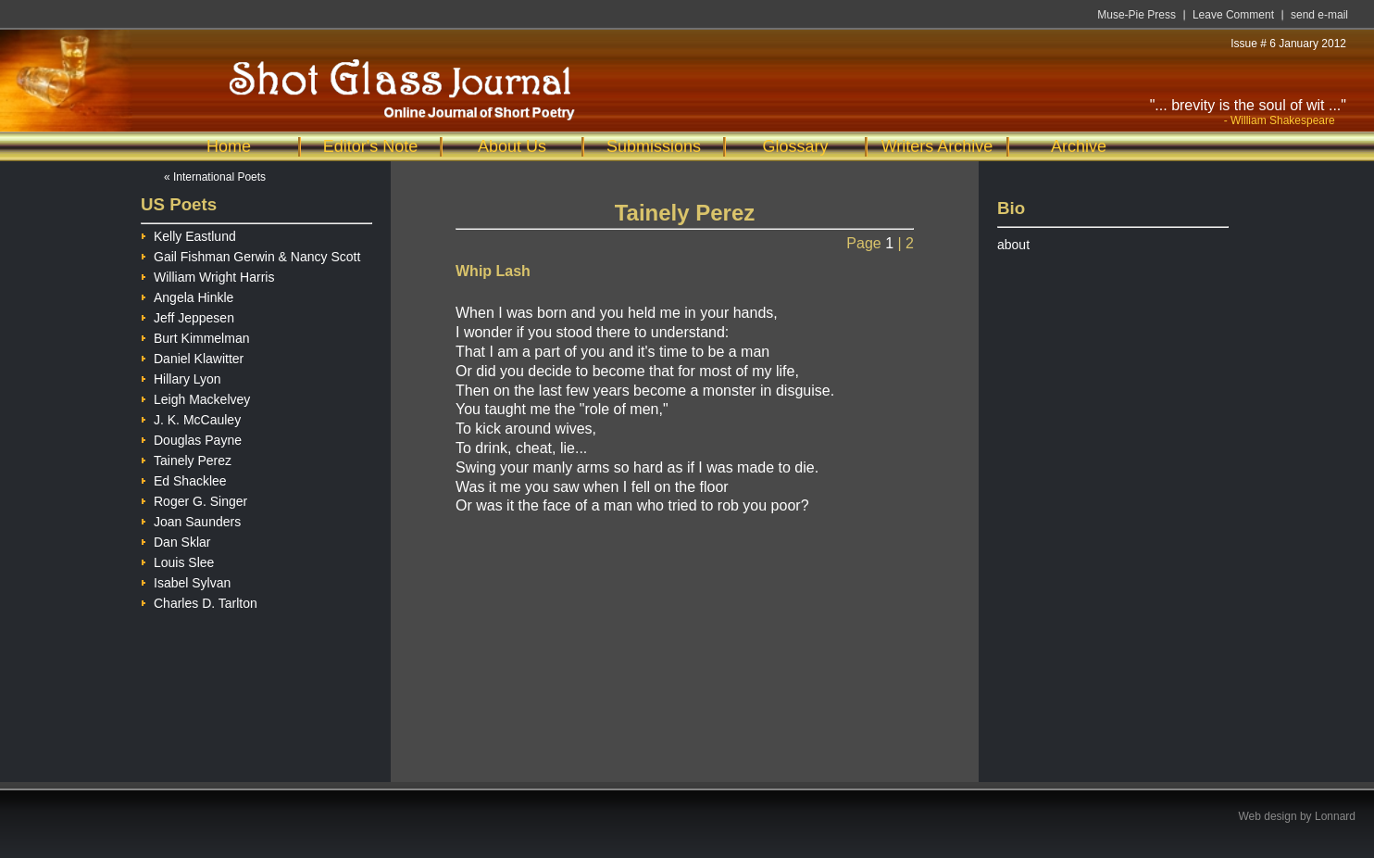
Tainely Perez (186, 458)
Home (228, 146)
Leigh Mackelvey (195, 397)
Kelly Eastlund (188, 234)
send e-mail (1319, 14)
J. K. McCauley (191, 417)
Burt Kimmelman (195, 336)
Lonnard (1335, 816)
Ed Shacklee (184, 478)
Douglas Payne (191, 438)
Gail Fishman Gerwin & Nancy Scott (250, 254)
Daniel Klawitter (192, 356)
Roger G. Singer (194, 499)
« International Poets (215, 176)
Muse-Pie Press (1136, 14)
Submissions (653, 146)
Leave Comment (1233, 14)
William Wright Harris (207, 274)
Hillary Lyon (181, 376)
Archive (1078, 146)
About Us (512, 146)
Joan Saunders (191, 519)
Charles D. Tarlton (199, 601)
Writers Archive (937, 146)
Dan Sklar (175, 539)
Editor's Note (370, 146)
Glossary (795, 146)
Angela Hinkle (187, 295)
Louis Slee (177, 560)
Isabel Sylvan (186, 580)
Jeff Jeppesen (187, 315)
